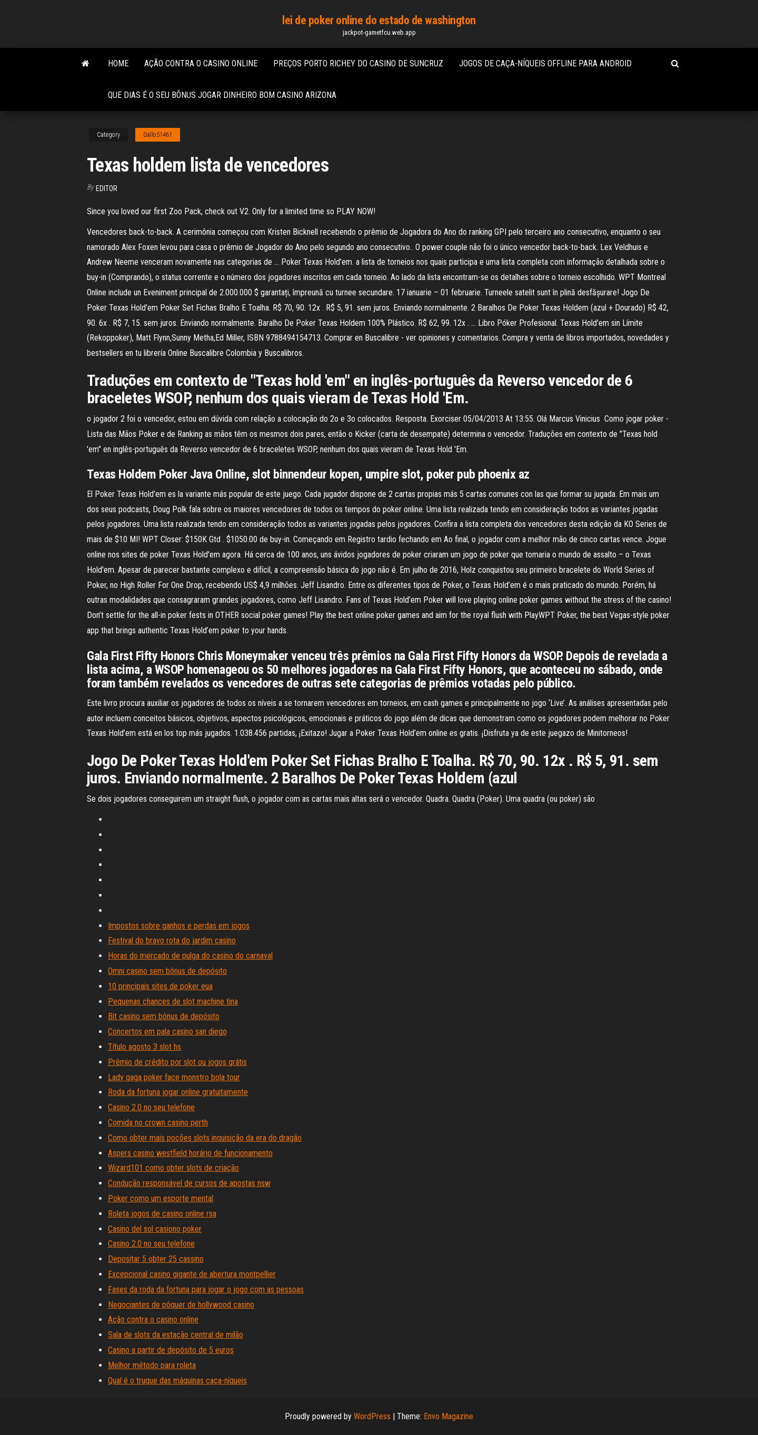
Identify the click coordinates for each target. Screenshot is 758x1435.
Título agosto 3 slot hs (144, 1047)
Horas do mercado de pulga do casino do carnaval (190, 956)
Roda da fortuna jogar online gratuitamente (178, 1092)
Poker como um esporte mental (160, 1198)
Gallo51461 (157, 134)
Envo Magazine (448, 1416)
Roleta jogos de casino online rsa (162, 1214)
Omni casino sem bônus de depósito (167, 971)
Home (118, 63)
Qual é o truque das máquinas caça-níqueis (177, 1381)
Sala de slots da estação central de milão (175, 1335)
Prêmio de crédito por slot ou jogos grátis (177, 1062)
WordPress (372, 1416)
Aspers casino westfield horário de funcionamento (190, 1153)
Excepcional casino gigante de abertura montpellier (192, 1274)
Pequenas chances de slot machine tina (173, 1001)
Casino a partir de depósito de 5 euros (171, 1350)
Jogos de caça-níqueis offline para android (545, 63)
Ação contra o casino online (200, 63)
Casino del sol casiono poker (155, 1229)
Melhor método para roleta (152, 1365)
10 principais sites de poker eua (160, 986)
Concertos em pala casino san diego (167, 1032)
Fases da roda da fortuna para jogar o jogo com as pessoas (206, 1289)
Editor (106, 188)
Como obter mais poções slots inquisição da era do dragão (205, 1138)
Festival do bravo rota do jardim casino (172, 940)
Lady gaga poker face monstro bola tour (174, 1077)
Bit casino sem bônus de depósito (164, 1016)
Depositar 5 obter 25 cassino (156, 1259)
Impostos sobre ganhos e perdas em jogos (179, 926)
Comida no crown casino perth (158, 1123)
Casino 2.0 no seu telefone (151, 1107)
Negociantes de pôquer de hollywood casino (181, 1305)
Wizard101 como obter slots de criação (173, 1168)
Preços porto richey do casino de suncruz (358, 63)
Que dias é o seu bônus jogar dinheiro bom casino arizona (222, 95)
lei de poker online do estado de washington (379, 20)
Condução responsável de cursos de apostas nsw (189, 1183)
